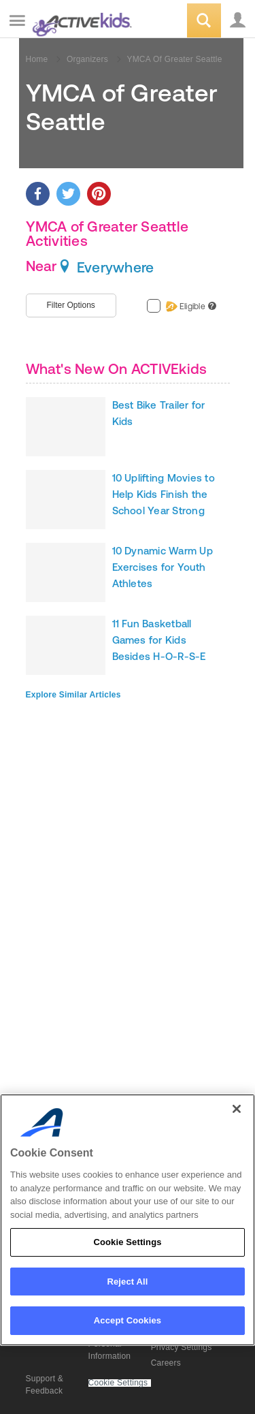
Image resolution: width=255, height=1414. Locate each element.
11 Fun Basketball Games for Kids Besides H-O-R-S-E (159, 640)
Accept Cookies (127, 1320)
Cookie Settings (118, 1383)
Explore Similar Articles (73, 695)
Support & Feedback (45, 1385)
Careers (166, 1363)
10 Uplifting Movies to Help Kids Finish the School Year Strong (163, 494)
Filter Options (71, 305)
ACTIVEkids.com (79, 21)
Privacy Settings (181, 1347)
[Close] (237, 1109)
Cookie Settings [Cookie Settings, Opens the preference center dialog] (127, 1242)
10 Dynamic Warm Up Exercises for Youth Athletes (162, 567)
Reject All (127, 1281)
